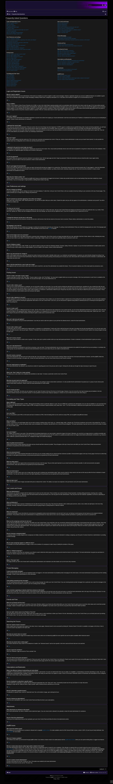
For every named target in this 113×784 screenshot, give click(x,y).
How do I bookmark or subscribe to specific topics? (68, 61)
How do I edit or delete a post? (13, 55)
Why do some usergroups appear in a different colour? (69, 29)
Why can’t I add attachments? (13, 63)
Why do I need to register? (12, 23)
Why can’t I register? (11, 25)
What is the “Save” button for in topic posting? (16, 67)
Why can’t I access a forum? (13, 62)
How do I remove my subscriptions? (65, 64)
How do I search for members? (64, 54)
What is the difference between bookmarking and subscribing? (70, 60)
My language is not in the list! (13, 43)
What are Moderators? (62, 24)
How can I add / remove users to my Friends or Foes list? (69, 45)
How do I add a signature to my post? (15, 56)
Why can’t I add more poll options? (14, 59)
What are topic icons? (11, 85)
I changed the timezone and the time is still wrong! (17, 42)
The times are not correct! (12, 41)
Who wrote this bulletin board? (64, 75)
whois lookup (10, 749)
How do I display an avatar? (13, 46)
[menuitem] (15, 11)
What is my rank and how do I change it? (15, 47)
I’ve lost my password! (11, 31)
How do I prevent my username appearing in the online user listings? (21, 39)
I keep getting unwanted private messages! (66, 38)
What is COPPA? (10, 24)
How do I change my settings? (13, 38)
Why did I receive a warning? (13, 64)
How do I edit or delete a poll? (13, 60)
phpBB (50, 228)
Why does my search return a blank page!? (66, 53)
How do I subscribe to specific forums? (65, 63)
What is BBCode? (10, 74)
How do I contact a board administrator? (66, 79)
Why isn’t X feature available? (63, 76)
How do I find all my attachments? (64, 70)
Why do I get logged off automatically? (15, 32)
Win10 (51, 775)
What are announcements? (12, 81)
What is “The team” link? (62, 32)
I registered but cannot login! (13, 27)
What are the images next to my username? (16, 45)
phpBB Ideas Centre (70, 739)
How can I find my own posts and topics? (66, 56)
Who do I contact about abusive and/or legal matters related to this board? (73, 78)
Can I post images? (11, 79)
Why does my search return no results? (65, 51)
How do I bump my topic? (12, 70)
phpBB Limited (45, 730)
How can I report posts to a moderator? (15, 66)
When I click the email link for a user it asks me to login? (19, 49)
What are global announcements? (14, 80)
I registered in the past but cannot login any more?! (18, 29)
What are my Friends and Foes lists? (65, 44)
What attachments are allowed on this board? (67, 69)
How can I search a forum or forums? (65, 50)
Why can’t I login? (10, 28)
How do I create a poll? (12, 58)
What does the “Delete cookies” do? (14, 33)
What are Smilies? (10, 77)
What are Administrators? (62, 23)
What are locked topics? (12, 84)
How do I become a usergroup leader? (65, 28)
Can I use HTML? (10, 76)
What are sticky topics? (12, 83)
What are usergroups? (62, 25)
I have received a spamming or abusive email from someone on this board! (73, 39)
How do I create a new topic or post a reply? (16, 54)
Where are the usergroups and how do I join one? (68, 27)
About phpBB (10, 731)
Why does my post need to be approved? (15, 68)
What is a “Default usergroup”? (64, 31)
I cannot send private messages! (64, 37)
